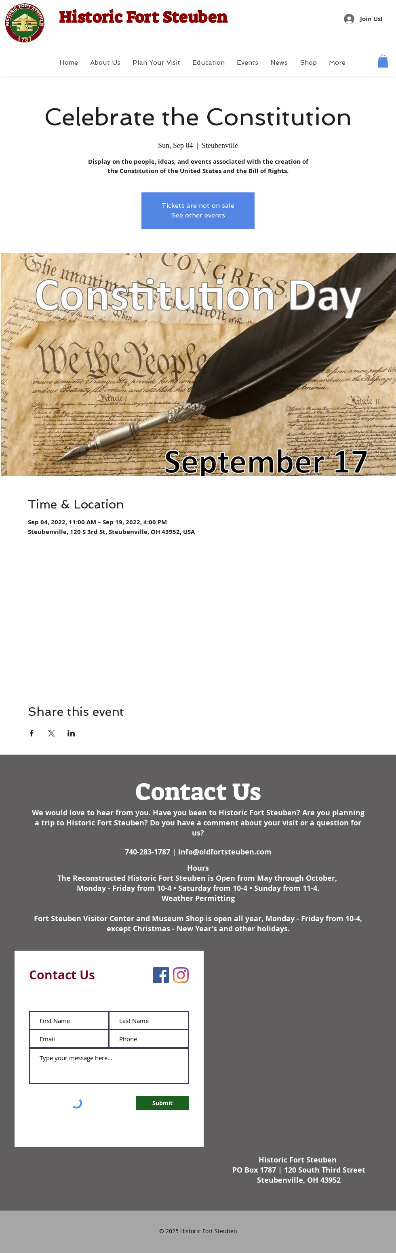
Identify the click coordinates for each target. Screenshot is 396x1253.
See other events (198, 215)
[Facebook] (161, 975)
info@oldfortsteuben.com (225, 852)
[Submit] (162, 1103)
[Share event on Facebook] (32, 733)
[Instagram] (181, 975)
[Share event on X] (51, 733)
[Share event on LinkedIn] (71, 733)
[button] (382, 61)
